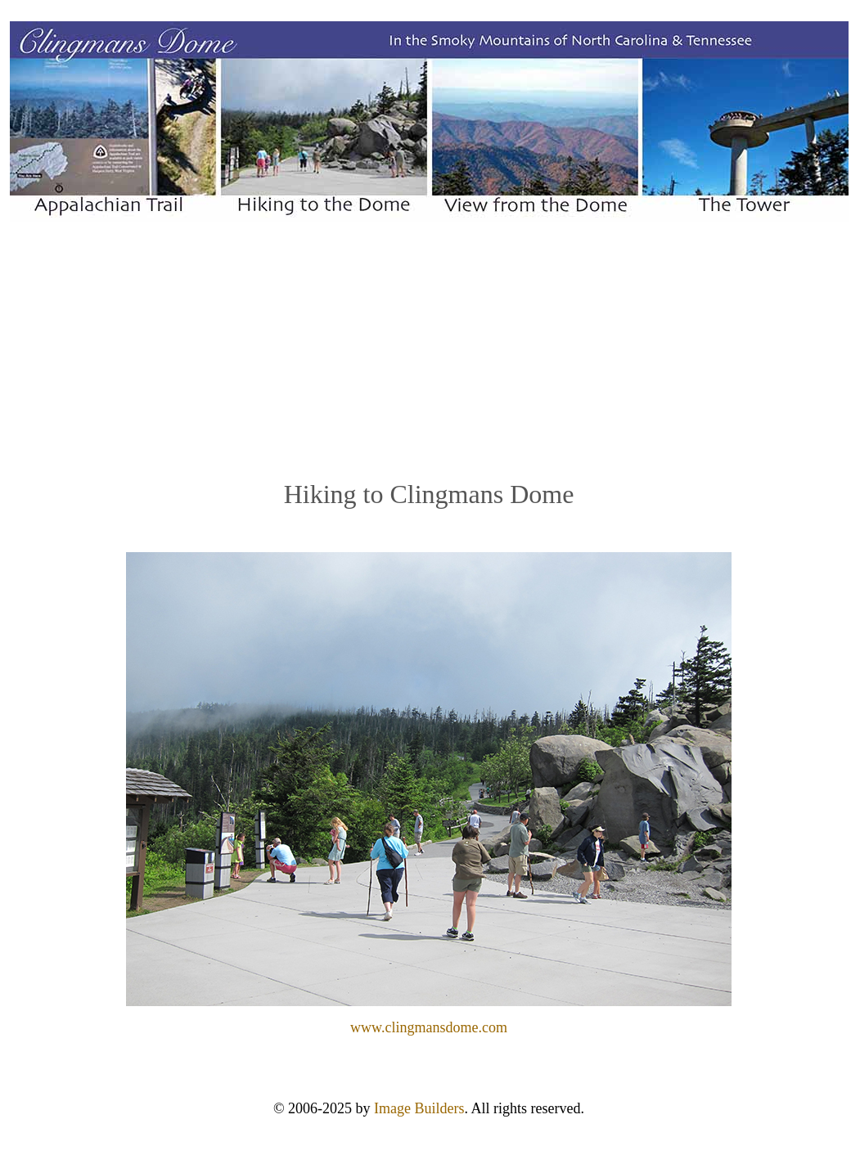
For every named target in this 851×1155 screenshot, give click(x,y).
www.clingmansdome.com (428, 1027)
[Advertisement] (429, 350)
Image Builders (419, 1108)
